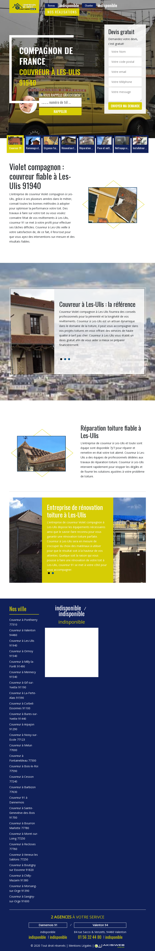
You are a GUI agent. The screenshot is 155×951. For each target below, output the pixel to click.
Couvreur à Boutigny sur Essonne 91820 (22, 867)
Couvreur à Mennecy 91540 (22, 674)
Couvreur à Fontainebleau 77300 (22, 758)
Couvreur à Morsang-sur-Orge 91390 (23, 888)
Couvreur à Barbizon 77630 (22, 789)
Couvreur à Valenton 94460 (22, 632)
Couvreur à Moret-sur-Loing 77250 (23, 836)
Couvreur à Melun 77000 (20, 747)
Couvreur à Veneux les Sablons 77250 (23, 857)
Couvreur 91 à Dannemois (18, 800)
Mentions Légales (80, 945)
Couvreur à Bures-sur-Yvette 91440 (23, 716)
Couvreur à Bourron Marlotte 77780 (22, 825)
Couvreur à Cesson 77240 (21, 779)
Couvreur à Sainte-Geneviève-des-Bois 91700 (22, 812)
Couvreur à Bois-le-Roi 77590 (23, 768)
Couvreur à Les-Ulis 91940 (21, 643)
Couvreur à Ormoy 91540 (21, 653)
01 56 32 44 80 (89, 937)
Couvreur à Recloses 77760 (22, 846)
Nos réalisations (62, 12)
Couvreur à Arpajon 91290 (21, 726)
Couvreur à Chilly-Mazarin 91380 (20, 878)
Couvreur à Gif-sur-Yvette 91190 (21, 685)
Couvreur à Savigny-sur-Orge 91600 (22, 899)
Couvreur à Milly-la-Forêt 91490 (21, 664)
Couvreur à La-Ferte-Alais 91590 (22, 695)
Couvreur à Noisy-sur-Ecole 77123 (23, 737)
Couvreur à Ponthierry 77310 (23, 622)
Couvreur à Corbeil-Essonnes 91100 (21, 706)
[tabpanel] (99, 325)
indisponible (37, 937)
